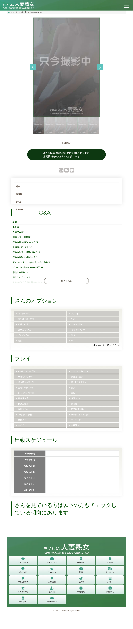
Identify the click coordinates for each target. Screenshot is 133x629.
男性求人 (23, 601)
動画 (81, 571)
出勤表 (110, 561)
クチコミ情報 (23, 591)
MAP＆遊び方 (23, 581)
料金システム (52, 561)
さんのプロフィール (36, 12)
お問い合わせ (52, 601)
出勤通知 (52, 581)
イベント (110, 581)
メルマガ (81, 581)
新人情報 (23, 571)
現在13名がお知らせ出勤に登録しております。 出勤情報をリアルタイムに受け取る (66, 154)
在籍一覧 (23, 12)
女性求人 (110, 591)
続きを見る (66, 282)
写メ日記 (52, 591)
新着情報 (81, 591)
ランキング (52, 571)
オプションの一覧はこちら (104, 346)
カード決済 (110, 571)
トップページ (23, 561)
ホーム (15, 12)
